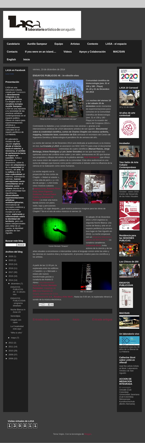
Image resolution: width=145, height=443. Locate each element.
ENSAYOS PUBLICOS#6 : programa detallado (17, 302)
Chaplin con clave (15, 321)
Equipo (59, 44)
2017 (11, 272)
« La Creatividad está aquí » (45, 149)
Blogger (87, 434)
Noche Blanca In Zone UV (17, 310)
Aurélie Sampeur (37, 44)
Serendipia (15, 316)
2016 (11, 276)
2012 (11, 343)
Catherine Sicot (93, 245)
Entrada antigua (102, 319)
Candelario (13, 44)
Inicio (26, 59)
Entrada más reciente (46, 319)
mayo (14, 338)
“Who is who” (16, 333)
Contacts (12, 51)
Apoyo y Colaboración (92, 51)
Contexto (92, 44)
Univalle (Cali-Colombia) (125, 391)
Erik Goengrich (92, 157)
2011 (11, 346)
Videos (68, 51)
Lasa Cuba (9, 74)
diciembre (15, 283)
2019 (11, 264)
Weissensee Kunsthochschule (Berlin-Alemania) (127, 401)
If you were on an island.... (40, 51)
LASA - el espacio (116, 44)
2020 (11, 260)
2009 (11, 354)
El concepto (125, 387)
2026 (11, 256)
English (11, 59)
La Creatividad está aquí (17, 327)
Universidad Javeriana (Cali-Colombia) (129, 395)
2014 (11, 280)
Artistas (75, 44)
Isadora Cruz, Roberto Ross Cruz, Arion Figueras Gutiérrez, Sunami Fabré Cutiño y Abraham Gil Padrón (46, 194)
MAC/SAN (119, 51)
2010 (11, 350)
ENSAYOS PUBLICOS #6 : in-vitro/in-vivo (18, 291)
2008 (11, 358)
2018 (11, 268)
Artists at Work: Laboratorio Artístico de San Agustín (129, 369)
